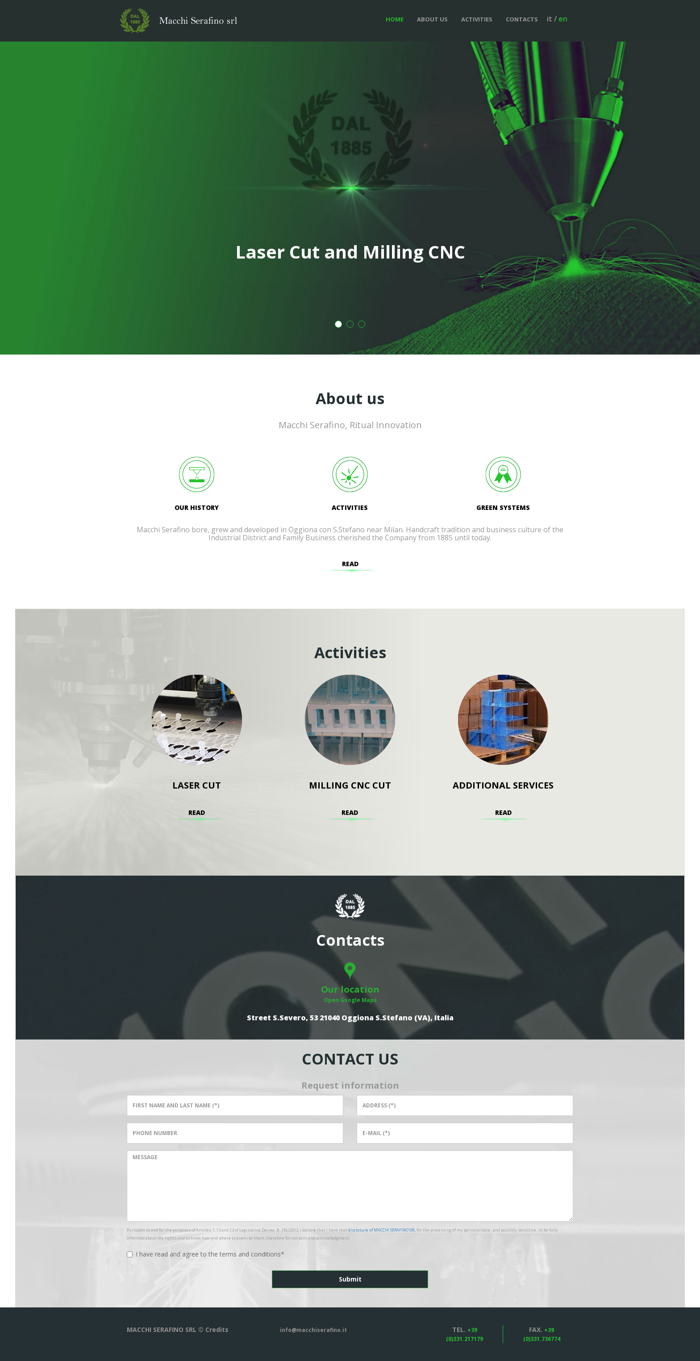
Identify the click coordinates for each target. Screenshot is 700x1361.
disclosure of (382, 1230)
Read (350, 563)
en (562, 19)
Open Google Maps (350, 1000)
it (549, 19)
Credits (217, 1329)
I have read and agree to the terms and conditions (205, 1254)
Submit (350, 1279)
